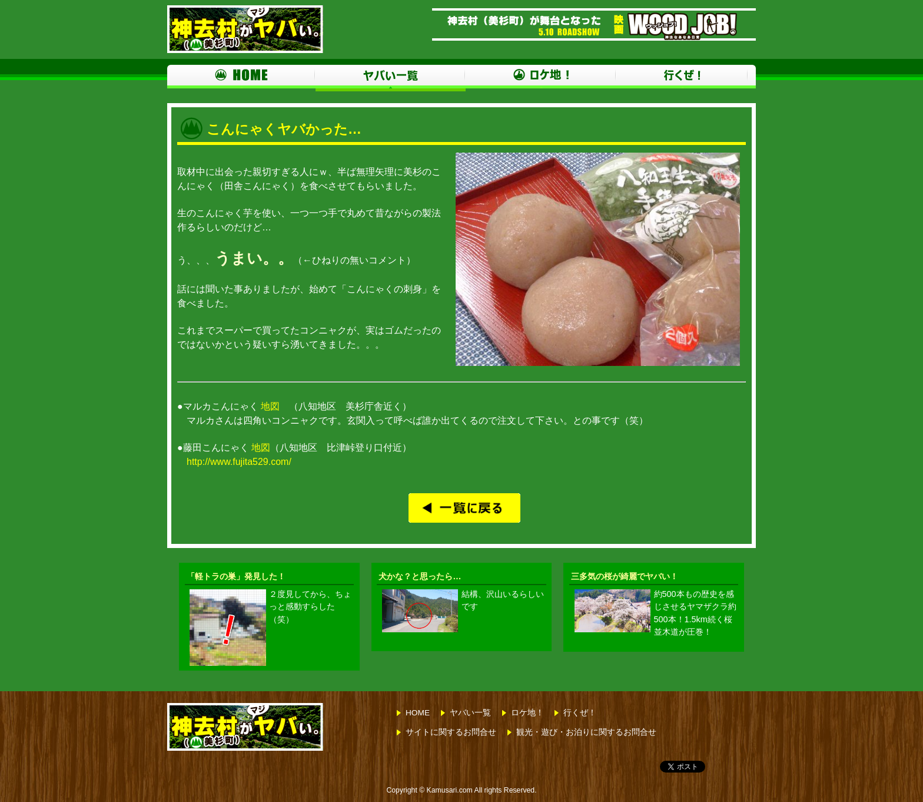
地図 (270, 406)
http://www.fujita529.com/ (239, 462)
